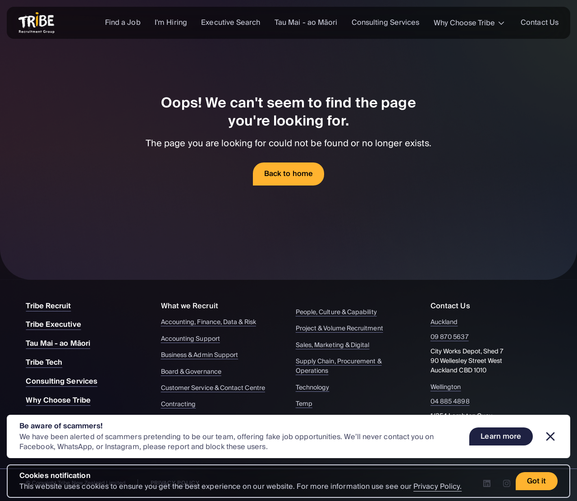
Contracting (183, 404)
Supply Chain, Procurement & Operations (355, 366)
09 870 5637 (454, 337)
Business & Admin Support (204, 355)
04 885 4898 (455, 402)
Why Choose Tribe (470, 23)
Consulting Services (386, 23)
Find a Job (123, 23)
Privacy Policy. (437, 486)
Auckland (449, 322)
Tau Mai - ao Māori (306, 23)
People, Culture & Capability (340, 312)
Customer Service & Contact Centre (217, 388)
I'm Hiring (171, 23)
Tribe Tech (48, 362)
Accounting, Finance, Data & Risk (213, 322)
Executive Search (230, 23)
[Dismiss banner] (550, 436)
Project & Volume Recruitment (344, 329)
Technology (317, 388)
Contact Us (540, 23)
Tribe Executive (58, 324)
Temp (308, 404)
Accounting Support (195, 339)
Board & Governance (195, 372)
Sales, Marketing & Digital (337, 345)
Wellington (451, 387)
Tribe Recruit (53, 306)
